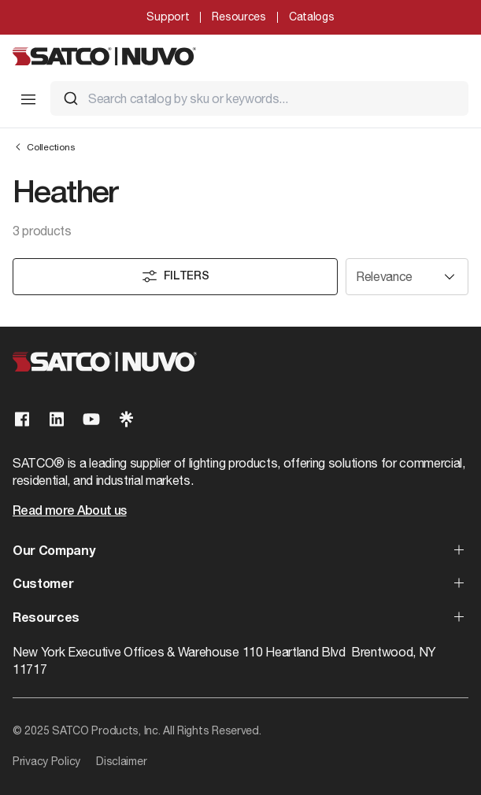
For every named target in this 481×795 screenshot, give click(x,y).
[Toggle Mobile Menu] (28, 99)
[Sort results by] (407, 276)
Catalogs (312, 16)
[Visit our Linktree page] (126, 419)
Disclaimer (121, 761)
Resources (238, 16)
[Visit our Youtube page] (91, 419)
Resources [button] (46, 618)
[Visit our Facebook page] (22, 419)
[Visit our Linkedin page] (56, 419)
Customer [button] (43, 584)
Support (167, 16)
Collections (44, 147)
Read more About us (69, 511)
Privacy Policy (46, 761)
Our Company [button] (53, 551)
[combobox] (259, 98)
